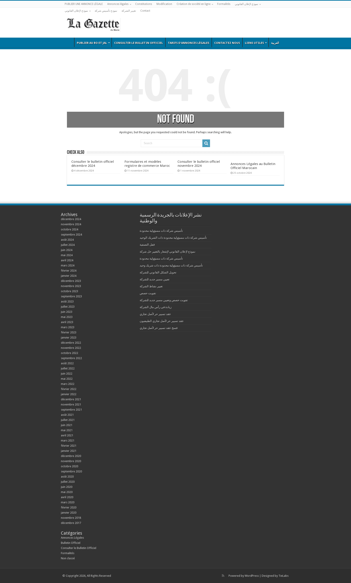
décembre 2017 (71, 523)
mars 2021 (67, 440)
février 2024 (68, 270)
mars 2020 (67, 502)
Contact (145, 10)
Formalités (223, 4)
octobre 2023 (69, 291)
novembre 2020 (71, 461)
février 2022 (68, 389)
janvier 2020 (68, 512)
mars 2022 (67, 384)
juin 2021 (66, 425)
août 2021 (67, 414)
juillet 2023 (68, 306)
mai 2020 (67, 492)
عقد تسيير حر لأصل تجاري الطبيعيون (162, 321)
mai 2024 (67, 255)
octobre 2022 (69, 353)
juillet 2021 (68, 420)
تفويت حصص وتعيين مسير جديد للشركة (164, 300)
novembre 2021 (71, 404)
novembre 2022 (71, 347)
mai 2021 (67, 430)
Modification (164, 4)
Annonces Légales (72, 537)
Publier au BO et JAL (92, 43)
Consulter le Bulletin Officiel (138, 43)
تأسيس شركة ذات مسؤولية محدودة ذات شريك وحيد (171, 265)
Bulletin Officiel (68, 42)
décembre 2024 (71, 219)
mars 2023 (67, 327)
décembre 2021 (71, 399)
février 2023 (68, 332)
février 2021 (68, 445)
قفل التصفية (147, 244)
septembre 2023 (71, 296)
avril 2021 (67, 435)
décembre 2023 (71, 281)
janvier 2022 (68, 394)
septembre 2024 (71, 234)
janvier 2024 (68, 275)
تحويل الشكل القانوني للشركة (158, 272)
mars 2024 (67, 265)
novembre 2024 (71, 224)
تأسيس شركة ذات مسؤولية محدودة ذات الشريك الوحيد (173, 237)
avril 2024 (67, 260)
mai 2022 (67, 378)
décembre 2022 (71, 342)
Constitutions (143, 4)
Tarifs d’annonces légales (188, 43)
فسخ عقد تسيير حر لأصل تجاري (159, 328)
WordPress (252, 575)
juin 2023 (66, 311)
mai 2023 (67, 317)
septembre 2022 (71, 358)
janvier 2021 (68, 450)
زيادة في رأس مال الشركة (155, 307)
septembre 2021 (71, 409)
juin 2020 (66, 487)
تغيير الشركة (129, 10)
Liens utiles (254, 43)
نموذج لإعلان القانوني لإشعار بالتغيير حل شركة (167, 251)
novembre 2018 (71, 517)
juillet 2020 (68, 481)
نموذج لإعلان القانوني (246, 4)
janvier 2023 (68, 337)
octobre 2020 (69, 466)
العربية (275, 43)
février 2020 (68, 507)
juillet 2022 (68, 368)
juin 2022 (66, 373)
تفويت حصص (148, 293)
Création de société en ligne (193, 4)
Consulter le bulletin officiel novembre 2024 (199, 164)
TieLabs (283, 575)
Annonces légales (117, 4)
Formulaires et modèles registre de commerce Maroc (147, 164)
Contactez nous (227, 43)
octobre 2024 (69, 229)
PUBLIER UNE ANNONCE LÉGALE (84, 4)
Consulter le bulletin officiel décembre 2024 (92, 164)
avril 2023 (67, 322)
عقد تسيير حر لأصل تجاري (155, 314)
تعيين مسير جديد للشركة (154, 279)
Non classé (68, 558)
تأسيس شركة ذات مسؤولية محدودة (161, 230)
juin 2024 (66, 250)
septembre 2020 (71, 471)
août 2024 (67, 239)
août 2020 (67, 476)
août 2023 (67, 301)
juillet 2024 (68, 244)
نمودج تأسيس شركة (106, 10)
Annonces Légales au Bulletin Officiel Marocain (253, 166)
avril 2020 (67, 497)
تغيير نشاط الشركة (151, 286)
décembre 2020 (71, 456)
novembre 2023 (71, 286)
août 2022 (67, 363)
